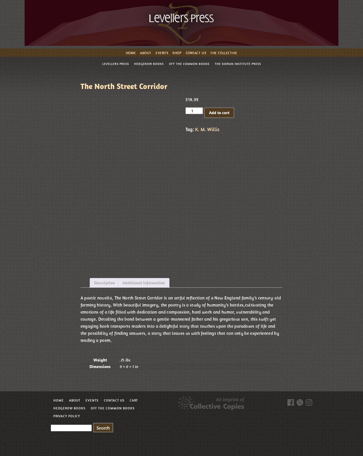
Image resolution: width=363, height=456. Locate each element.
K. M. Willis (207, 129)
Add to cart (219, 112)
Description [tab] (104, 282)
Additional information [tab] (143, 282)
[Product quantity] (194, 110)
